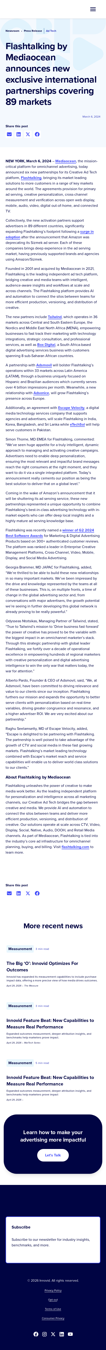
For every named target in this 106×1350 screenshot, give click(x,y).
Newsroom (12, 31)
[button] (93, 9)
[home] (24, 9)
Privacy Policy (53, 1290)
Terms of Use (53, 1309)
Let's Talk (53, 1155)
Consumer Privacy (53, 1318)
